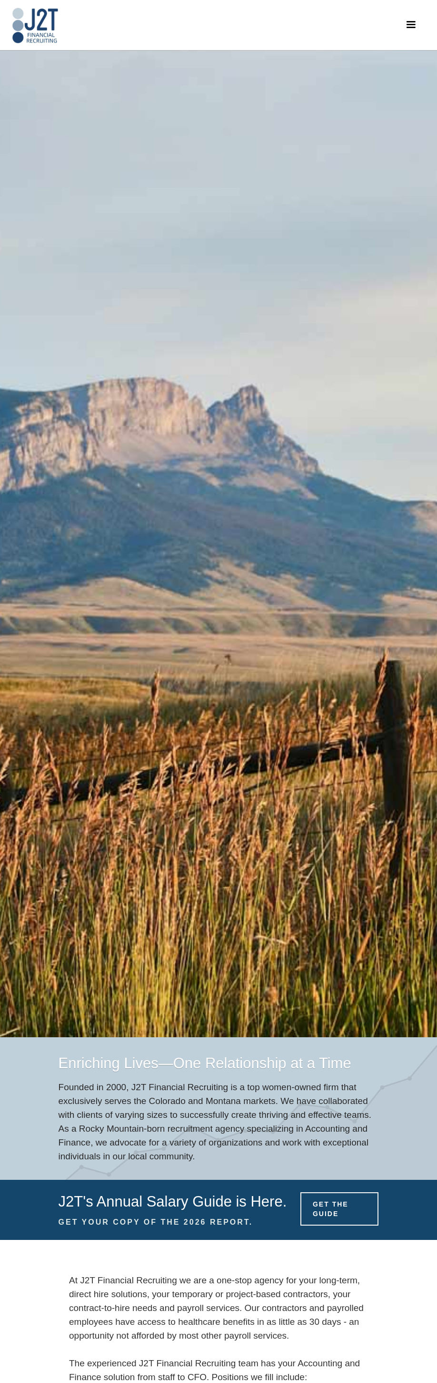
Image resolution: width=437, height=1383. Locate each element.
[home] (35, 25)
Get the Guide (330, 1209)
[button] (411, 24)
